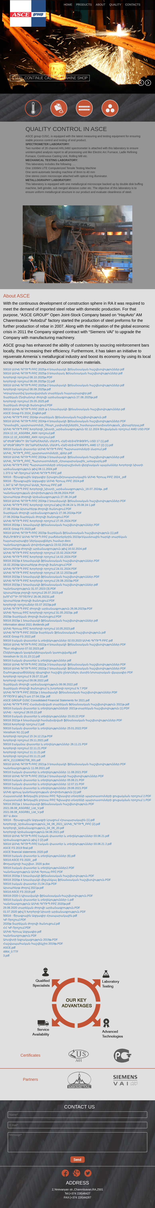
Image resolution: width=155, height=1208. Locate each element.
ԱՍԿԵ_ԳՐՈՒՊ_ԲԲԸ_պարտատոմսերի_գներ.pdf (37, 453)
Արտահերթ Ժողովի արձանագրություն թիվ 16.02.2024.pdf (44, 548)
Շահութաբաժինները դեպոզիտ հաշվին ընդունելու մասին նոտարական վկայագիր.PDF (68, 672)
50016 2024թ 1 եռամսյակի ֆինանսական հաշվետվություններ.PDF (51, 524)
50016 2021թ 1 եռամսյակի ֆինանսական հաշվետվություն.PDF (48, 804)
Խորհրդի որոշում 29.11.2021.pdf (25, 740)
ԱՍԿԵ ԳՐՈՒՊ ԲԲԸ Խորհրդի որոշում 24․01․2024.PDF (40, 568)
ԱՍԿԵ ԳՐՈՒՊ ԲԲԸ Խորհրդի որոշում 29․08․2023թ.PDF (41, 580)
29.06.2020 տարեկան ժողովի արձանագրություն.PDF (41, 907)
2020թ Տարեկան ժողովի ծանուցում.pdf (31, 923)
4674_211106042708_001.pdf (21, 760)
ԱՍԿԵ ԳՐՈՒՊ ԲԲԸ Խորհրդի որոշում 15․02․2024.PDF (40, 552)
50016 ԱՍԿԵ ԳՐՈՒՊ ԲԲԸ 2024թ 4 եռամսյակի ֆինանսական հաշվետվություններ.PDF (64, 421)
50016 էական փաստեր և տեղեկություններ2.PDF (38, 867)
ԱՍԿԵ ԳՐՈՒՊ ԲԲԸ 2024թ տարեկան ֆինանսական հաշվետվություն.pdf (54, 417)
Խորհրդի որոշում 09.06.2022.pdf (25, 680)
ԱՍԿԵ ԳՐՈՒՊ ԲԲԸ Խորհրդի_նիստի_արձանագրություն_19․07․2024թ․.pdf (55, 489)
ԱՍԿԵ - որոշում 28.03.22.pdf (22, 712)
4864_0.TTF (10, 951)
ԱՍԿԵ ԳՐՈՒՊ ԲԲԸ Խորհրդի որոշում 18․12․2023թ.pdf (40, 572)
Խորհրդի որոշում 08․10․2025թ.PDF (27, 377)
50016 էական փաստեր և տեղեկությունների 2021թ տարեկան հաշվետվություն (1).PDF (66, 708)
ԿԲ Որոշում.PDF (14, 919)
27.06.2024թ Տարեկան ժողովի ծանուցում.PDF (36, 516)
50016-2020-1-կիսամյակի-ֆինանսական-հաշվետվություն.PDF (48, 895)
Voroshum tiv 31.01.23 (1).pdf (21, 656)
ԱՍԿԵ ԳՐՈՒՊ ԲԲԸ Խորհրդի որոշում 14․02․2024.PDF (40, 556)
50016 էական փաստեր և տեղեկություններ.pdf (37, 660)
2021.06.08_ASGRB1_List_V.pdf (23, 812)
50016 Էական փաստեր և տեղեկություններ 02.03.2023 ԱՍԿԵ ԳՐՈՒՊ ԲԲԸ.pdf (58, 640)
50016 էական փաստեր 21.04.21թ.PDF (30, 883)
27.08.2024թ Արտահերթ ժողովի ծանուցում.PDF (37, 508)
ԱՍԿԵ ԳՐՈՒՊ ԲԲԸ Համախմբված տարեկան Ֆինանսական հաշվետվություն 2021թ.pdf (66, 704)
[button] (141, 83)
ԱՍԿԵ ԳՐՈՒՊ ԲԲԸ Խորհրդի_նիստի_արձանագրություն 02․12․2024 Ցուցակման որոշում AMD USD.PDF (76, 429)
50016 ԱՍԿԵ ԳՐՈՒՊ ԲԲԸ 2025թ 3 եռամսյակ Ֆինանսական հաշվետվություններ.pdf (62, 373)
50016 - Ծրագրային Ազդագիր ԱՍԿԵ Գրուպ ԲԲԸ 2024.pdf (43, 481)
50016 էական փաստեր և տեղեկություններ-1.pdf (38, 899)
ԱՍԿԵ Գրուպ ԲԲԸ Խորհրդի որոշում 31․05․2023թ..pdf (40, 612)
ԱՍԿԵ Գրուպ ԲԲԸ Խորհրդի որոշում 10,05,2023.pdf (39, 628)
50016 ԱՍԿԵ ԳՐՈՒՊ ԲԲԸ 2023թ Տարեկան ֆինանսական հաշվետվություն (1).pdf (60, 532)
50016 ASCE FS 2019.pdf (19, 891)
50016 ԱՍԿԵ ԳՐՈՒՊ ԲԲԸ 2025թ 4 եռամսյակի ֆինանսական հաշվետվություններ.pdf (63, 369)
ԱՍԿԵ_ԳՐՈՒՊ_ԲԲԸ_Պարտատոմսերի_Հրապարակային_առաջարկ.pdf (55, 461)
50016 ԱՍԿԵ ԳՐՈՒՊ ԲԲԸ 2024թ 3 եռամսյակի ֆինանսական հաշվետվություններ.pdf (63, 457)
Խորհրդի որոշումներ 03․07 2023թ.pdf (29, 604)
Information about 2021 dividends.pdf (26, 624)
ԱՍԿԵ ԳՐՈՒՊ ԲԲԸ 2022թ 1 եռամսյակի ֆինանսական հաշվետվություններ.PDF (60, 692)
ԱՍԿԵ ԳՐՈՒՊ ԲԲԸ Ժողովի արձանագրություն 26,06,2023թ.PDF (47, 608)
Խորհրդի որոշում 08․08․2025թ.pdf (27, 389)
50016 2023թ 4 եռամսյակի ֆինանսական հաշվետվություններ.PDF (51, 560)
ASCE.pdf (9, 947)
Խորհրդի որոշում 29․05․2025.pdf (26, 401)
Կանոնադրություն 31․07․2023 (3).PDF (29, 588)
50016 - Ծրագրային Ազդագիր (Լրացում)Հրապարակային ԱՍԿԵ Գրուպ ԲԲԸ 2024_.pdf (64, 477)
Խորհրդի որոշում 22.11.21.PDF (25, 748)
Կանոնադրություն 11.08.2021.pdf (26, 768)
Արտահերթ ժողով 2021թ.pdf (23, 887)
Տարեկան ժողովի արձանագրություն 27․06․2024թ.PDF (42, 512)
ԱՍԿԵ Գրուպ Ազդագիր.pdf (22, 931)
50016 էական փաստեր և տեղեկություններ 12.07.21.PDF (43, 784)
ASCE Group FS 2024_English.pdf (24, 413)
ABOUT (100, 4)
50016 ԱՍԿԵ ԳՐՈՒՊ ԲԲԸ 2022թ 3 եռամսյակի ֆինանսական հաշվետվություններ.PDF (64, 664)
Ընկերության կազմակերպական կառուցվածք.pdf (40, 652)
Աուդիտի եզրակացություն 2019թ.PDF (30, 939)
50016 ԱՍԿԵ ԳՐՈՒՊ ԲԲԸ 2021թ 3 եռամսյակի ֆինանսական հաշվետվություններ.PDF (64, 764)
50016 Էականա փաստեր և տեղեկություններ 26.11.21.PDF (45, 744)
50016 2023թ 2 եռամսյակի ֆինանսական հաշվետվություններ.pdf (50, 584)
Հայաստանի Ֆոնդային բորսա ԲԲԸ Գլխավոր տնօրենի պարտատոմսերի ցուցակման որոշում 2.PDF (77, 796)
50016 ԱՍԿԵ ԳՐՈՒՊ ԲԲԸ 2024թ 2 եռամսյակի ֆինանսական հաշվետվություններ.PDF (64, 501)
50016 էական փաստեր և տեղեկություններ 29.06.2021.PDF (45, 788)
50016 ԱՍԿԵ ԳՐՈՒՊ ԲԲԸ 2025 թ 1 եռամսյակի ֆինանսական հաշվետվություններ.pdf (64, 409)
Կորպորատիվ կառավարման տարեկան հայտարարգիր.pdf (47, 393)
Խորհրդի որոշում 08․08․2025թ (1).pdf (29, 381)
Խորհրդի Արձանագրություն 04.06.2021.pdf (33, 832)
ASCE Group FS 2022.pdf (19, 636)
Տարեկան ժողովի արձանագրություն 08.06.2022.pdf (40, 684)
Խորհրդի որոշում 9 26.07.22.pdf (25, 676)
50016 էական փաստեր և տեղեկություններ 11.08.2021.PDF (45, 772)
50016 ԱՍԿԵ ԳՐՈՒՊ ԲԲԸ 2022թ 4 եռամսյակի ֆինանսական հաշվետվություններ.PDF (64, 644)
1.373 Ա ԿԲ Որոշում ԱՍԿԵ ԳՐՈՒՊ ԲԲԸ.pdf (32, 473)
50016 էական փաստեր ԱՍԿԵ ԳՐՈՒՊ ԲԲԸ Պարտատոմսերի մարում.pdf (55, 449)
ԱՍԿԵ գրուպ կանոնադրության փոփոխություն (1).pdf (42, 792)
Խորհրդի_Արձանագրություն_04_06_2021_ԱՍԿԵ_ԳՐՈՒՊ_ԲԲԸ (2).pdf (51, 824)
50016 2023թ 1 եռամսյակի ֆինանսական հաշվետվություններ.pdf (50, 620)
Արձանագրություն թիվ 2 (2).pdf (25, 839)
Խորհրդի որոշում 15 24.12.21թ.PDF (28, 736)
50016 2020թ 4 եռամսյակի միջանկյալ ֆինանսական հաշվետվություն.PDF (57, 879)
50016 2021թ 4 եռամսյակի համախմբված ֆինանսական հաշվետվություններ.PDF (62, 720)
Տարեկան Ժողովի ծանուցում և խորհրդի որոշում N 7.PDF (45, 688)
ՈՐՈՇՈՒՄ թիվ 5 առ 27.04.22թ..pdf (26, 696)
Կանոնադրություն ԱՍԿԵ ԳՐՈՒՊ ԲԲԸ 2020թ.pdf (36, 903)
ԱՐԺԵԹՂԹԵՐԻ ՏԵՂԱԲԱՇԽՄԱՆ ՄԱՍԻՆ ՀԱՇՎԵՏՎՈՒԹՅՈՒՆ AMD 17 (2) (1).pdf (58, 445)
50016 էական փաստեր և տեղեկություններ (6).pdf (39, 855)
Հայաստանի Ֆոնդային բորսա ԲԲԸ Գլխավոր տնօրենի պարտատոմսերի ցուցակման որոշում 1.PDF (77, 800)
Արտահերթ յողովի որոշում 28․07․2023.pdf (33, 592)
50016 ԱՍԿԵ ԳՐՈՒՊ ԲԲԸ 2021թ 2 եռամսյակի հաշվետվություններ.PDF (53, 776)
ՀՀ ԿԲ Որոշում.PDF (17, 927)
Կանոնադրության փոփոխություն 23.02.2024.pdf (38, 544)
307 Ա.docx (10, 816)
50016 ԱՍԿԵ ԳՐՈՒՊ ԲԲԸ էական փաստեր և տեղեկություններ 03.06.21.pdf (56, 836)
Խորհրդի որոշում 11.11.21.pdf (24, 752)
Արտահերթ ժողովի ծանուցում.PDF (29, 600)
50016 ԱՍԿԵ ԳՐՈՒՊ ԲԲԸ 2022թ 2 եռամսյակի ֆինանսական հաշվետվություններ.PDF (64, 668)
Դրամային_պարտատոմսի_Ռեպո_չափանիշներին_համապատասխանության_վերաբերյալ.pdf (73, 425)
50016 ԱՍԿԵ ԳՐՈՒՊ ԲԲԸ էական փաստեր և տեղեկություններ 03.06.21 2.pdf (57, 843)
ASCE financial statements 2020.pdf (25, 851)
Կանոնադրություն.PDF (20, 935)
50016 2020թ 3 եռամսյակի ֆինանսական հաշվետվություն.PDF (48, 875)
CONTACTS (132, 4)
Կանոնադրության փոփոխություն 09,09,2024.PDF (39, 493)
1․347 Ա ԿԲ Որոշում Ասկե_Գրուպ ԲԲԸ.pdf (32, 485)
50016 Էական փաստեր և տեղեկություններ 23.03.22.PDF (44, 716)
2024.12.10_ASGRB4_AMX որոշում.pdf (29, 433)
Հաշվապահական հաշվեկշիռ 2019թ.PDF (33, 943)
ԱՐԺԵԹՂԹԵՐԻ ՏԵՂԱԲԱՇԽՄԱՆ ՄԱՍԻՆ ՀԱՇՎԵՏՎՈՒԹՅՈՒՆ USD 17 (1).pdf (56, 441)
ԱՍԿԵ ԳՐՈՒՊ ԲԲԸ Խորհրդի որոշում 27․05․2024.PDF (40, 520)
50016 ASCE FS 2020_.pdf (20, 859)
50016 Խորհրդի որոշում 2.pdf (23, 724)
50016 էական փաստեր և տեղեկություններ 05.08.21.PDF (43, 780)
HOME (68, 4)
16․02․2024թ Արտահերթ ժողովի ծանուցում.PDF (37, 564)
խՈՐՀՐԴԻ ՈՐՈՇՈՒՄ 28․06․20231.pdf (28, 596)
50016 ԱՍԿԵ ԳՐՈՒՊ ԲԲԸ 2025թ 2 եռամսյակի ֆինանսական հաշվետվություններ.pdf (63, 385)
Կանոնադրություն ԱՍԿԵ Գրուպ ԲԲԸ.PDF (33, 871)
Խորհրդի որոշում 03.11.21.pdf (24, 756)
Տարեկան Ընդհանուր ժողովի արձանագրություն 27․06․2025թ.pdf (50, 397)
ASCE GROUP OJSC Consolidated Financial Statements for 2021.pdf (46, 700)
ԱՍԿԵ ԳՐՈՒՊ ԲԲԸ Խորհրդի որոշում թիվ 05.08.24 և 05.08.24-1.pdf (49, 504)
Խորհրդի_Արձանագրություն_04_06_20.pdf (33, 828)
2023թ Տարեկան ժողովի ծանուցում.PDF (32, 616)
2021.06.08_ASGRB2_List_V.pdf (23, 808)
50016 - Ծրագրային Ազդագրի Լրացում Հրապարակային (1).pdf (48, 820)
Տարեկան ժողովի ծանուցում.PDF (28, 405)
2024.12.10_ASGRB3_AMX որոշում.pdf (29, 437)
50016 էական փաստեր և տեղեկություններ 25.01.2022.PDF (45, 728)
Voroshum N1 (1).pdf (16, 732)
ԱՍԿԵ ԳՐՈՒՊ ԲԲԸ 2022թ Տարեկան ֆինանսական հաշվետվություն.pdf (54, 632)
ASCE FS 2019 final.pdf (18, 847)
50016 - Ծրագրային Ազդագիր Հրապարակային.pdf (40, 915)
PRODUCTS (84, 4)
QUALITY (115, 4)
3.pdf (6, 955)
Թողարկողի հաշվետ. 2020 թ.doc (26, 863)
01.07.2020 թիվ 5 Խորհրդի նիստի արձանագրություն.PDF (44, 911)
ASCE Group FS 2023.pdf (19, 528)
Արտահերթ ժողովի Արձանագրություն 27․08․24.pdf (40, 497)
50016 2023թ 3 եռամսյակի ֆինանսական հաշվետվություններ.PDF (51, 576)
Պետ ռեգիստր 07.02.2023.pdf (23, 648)
